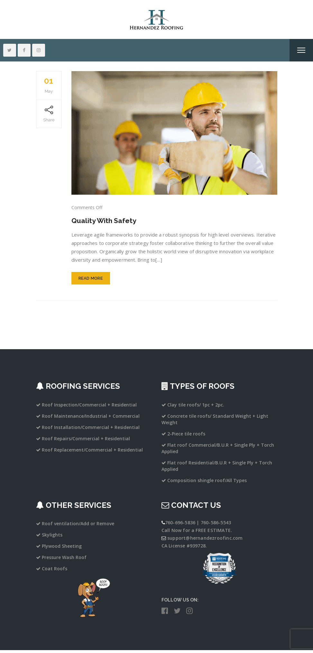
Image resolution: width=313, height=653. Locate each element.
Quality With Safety (107, 220)
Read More (90, 280)
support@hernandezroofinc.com (205, 540)
